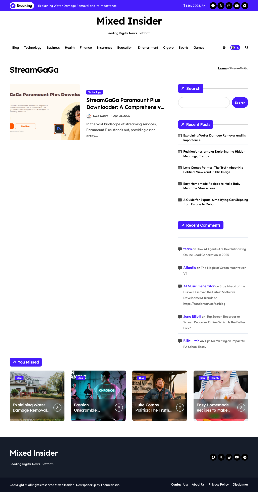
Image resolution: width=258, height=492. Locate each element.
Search (190, 88)
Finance (86, 47)
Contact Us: (179, 484)
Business (53, 47)
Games (199, 47)
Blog (15, 47)
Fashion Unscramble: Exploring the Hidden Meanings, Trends (214, 153)
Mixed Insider (129, 20)
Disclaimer (240, 484)
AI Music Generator (199, 286)
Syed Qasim (97, 116)
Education (125, 47)
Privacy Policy (219, 484)
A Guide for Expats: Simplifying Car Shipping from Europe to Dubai (215, 202)
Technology (32, 47)
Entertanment (148, 47)
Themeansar (110, 485)
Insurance (104, 47)
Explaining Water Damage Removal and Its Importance (214, 137)
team (187, 249)
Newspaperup (86, 485)
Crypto (168, 47)
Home (222, 68)
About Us (198, 484)
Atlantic (189, 267)
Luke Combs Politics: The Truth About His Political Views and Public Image (213, 169)
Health (69, 47)
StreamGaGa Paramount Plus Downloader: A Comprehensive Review (125, 107)
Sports (183, 47)
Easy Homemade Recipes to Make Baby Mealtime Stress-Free (212, 186)
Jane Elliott (192, 316)
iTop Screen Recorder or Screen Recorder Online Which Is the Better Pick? (214, 322)
